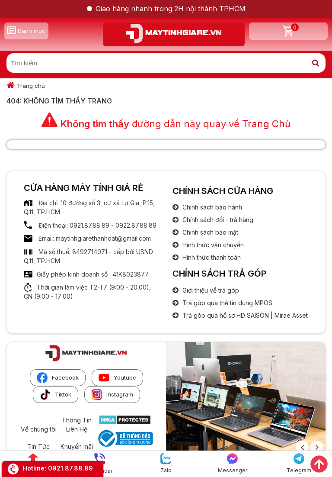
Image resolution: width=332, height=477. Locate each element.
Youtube (117, 377)
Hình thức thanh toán (211, 257)
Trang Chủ (266, 123)
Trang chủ (31, 85)
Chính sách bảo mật (209, 232)
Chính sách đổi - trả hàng (217, 219)
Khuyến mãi (77, 446)
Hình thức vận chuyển (212, 244)
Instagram (112, 394)
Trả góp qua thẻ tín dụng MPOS (226, 302)
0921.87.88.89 (70, 468)
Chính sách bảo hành (211, 207)
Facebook (58, 377)
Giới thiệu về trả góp (210, 290)
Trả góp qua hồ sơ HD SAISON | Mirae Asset (244, 315)
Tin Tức (38, 446)
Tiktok (55, 394)
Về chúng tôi (39, 429)
